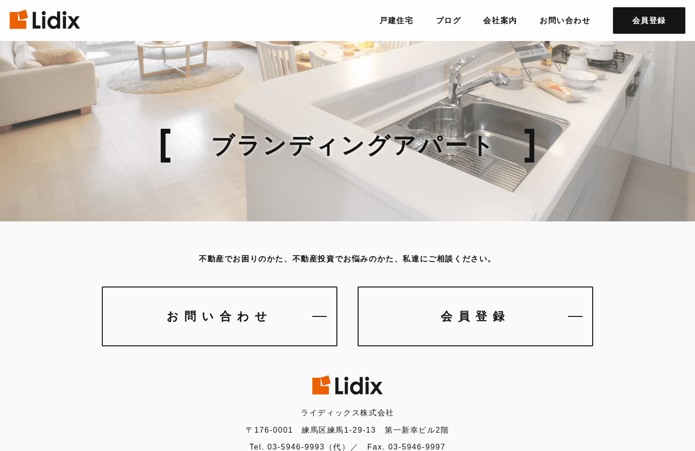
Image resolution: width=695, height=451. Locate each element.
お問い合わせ (220, 316)
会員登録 (475, 316)
